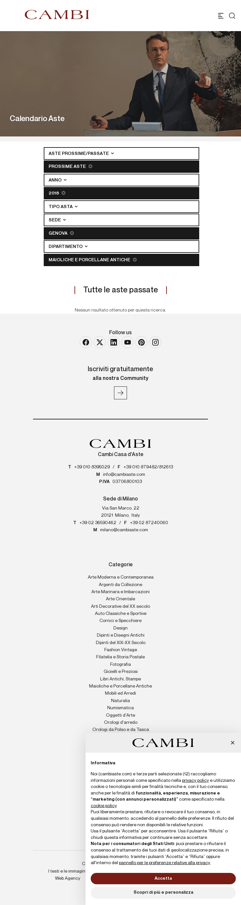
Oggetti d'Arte (120, 715)
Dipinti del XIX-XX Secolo (120, 643)
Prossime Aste (70, 166)
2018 (57, 193)
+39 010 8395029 (92, 467)
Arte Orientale (120, 599)
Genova (61, 233)
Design (120, 628)
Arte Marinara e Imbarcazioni (120, 592)
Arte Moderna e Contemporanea (121, 577)
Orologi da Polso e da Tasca (120, 729)
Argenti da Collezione (120, 584)
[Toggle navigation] (221, 16)
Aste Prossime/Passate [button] (79, 153)
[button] (232, 743)
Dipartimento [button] (66, 246)
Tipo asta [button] (61, 207)
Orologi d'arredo (120, 722)
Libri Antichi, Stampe (120, 679)
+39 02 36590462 (97, 523)
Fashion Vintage (120, 650)
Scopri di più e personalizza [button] (163, 892)
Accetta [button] (163, 878)
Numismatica (120, 708)
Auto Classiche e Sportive (120, 613)
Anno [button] (56, 180)
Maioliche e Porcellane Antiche (93, 259)
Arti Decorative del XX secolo (120, 606)
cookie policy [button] (104, 806)
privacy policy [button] (195, 780)
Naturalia (120, 701)
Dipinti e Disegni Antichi (120, 635)
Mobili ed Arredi (120, 693)
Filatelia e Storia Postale (120, 657)
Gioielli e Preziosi (121, 671)
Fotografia (120, 664)
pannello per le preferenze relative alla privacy (164, 863)
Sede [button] (55, 220)
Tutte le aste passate (120, 290)
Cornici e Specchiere (120, 620)
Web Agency (67, 878)
